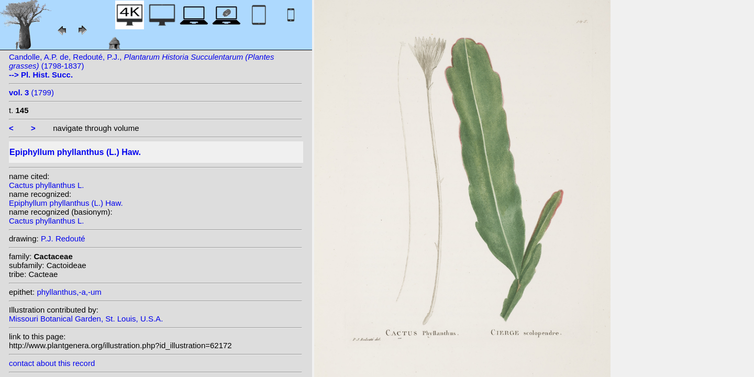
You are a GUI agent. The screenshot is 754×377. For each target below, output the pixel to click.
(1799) (31, 92)
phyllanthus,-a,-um (69, 291)
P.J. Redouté (63, 238)
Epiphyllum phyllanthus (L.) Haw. (66, 202)
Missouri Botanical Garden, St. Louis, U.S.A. (86, 318)
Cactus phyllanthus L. (46, 185)
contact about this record (52, 363)
